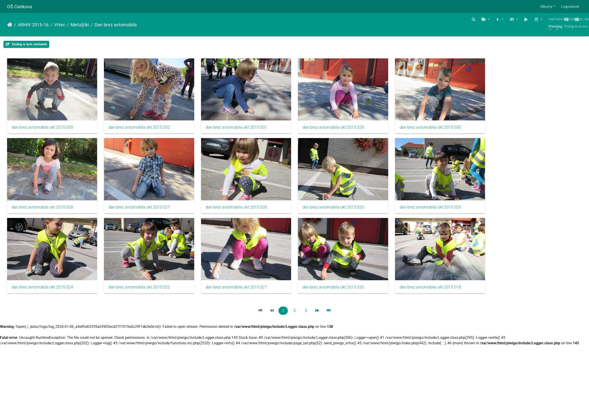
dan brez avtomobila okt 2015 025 (338, 209)
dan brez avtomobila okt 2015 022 (141, 290)
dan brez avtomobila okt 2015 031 (239, 128)
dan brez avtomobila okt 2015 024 (42, 290)
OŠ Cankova (19, 6)
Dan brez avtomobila (116, 24)
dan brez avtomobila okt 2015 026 (239, 209)
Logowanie (570, 6)
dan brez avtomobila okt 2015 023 (436, 209)
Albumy (546, 6)
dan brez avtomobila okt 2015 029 (338, 128)
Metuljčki (80, 24)
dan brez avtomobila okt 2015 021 (239, 290)
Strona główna (9, 24)
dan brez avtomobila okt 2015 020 (338, 290)
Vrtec (59, 24)
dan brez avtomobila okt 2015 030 (436, 128)
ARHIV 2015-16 (33, 24)
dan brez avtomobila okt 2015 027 (141, 209)
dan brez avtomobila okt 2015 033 (42, 128)
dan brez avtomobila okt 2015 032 (141, 128)
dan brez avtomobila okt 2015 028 (42, 209)
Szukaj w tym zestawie (26, 44)
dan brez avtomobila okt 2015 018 (436, 290)
